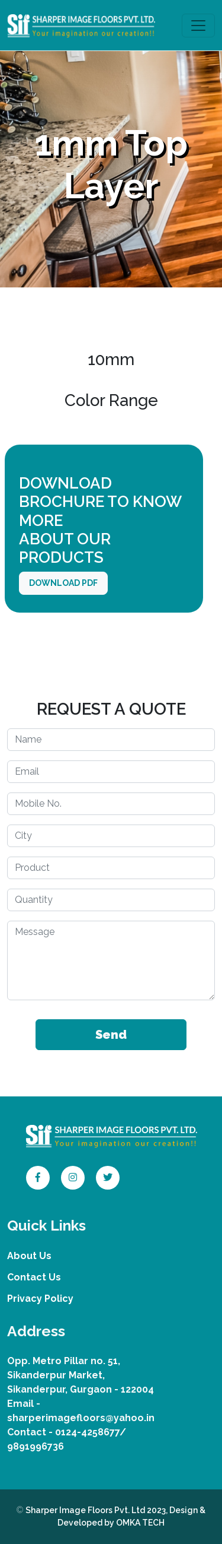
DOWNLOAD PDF (63, 583)
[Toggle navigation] (198, 25)
